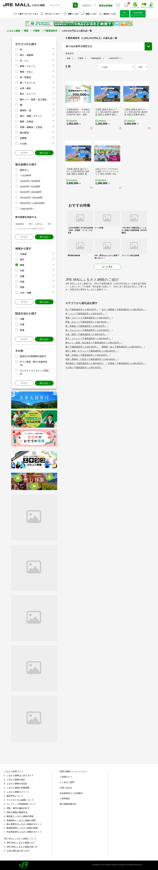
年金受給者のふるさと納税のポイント (24, 831)
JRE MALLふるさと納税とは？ (21, 842)
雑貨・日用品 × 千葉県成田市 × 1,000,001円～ (87, 354)
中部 (22, 270)
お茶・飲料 (25, 87)
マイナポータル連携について (20, 799)
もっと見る (107, 266)
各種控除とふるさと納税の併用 (21, 820)
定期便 (23, 137)
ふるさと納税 (13, 30)
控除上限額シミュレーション (73, 771)
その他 (23, 143)
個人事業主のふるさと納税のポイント (24, 823)
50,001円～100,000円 (30, 191)
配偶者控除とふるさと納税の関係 (22, 827)
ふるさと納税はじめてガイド (20, 775)
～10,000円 (25, 174)
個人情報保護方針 (68, 803)
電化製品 (24, 132)
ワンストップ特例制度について (21, 803)
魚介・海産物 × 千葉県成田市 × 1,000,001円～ (123, 309)
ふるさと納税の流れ (16, 779)
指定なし (24, 169)
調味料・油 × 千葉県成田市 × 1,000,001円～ (122, 346)
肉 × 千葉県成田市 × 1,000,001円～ (82, 309)
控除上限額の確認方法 (17, 812)
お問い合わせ (66, 787)
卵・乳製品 (25, 76)
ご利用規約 (65, 798)
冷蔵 (22, 318)
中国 (22, 281)
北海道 (23, 253)
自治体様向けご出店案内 (71, 793)
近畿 (22, 275)
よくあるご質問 (67, 782)
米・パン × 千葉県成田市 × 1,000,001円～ (85, 313)
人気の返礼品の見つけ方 (18, 850)
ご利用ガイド (66, 776)
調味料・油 (25, 109)
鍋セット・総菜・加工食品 (33, 98)
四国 (22, 286)
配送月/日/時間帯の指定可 (33, 355)
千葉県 (36, 30)
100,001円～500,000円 (31, 197)
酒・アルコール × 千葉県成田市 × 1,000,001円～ (88, 330)
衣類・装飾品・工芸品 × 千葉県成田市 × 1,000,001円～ (91, 359)
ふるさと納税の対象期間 (18, 787)
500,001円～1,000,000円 (32, 202)
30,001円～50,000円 (30, 186)
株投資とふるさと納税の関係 (20, 816)
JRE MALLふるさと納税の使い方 (22, 846)
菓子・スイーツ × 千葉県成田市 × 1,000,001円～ (88, 338)
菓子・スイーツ (27, 93)
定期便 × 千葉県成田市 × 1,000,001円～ (126, 363)
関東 (26, 30)
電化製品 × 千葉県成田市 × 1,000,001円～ (85, 363)
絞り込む (44, 152)
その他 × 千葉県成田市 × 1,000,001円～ (83, 367)
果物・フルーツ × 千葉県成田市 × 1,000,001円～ (88, 317)
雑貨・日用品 (26, 121)
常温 (22, 329)
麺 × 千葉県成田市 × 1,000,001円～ (82, 346)
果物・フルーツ (27, 65)
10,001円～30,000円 (30, 180)
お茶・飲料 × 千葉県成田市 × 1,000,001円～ (86, 334)
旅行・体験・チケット (31, 115)
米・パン (24, 60)
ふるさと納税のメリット (18, 791)
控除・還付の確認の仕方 (18, 808)
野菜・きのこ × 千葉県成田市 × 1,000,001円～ (87, 321)
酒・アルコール (27, 82)
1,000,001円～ (27, 208)
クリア (24, 152)
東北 (22, 258)
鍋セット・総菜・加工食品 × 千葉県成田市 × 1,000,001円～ (93, 342)
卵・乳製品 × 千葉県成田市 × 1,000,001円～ (86, 325)
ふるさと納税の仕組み (17, 783)
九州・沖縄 (25, 292)
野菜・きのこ (26, 71)
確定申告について (15, 795)
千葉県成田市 (50, 30)
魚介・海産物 (26, 54)
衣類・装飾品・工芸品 (31, 126)
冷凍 (22, 323)
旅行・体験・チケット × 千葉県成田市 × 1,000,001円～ (91, 350)
